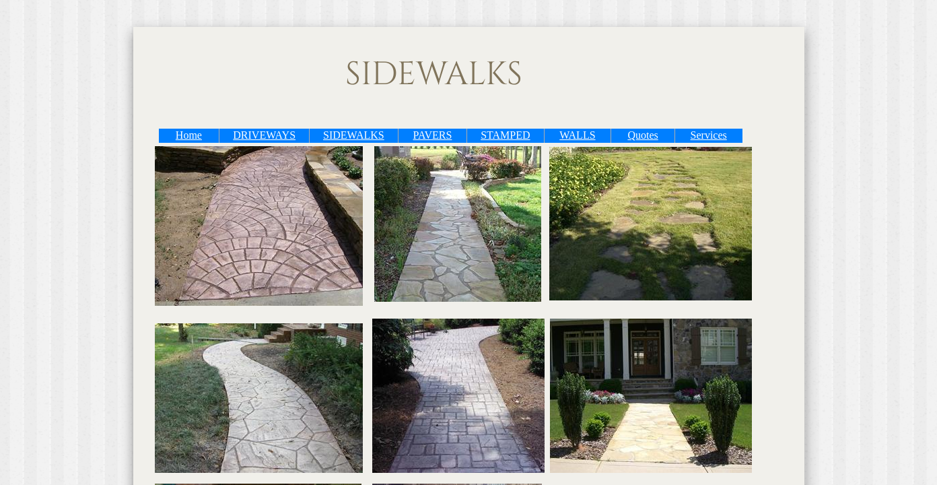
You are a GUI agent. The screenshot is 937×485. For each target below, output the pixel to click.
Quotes (642, 135)
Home (189, 135)
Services (709, 135)
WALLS (577, 135)
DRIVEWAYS (264, 135)
